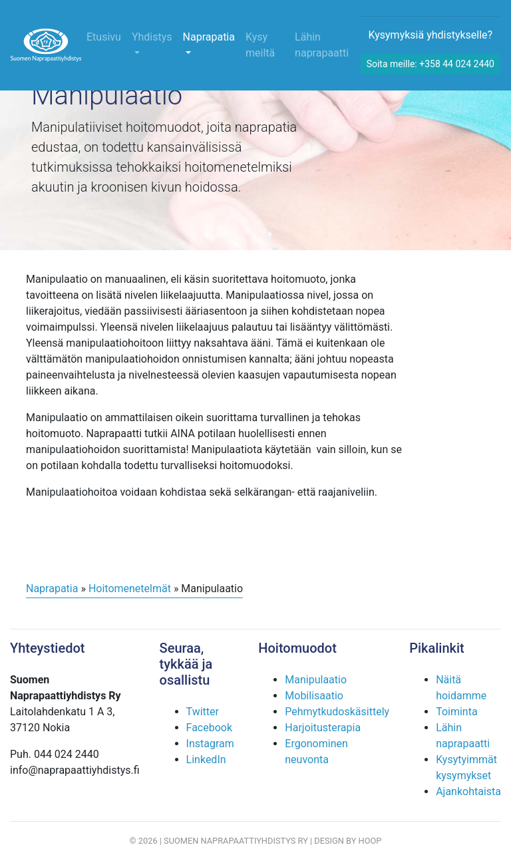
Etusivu (103, 37)
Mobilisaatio (314, 695)
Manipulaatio (316, 679)
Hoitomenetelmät (129, 588)
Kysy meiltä (260, 45)
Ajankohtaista (468, 791)
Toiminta (456, 711)
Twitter (202, 711)
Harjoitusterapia (323, 727)
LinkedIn (206, 759)
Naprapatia (209, 37)
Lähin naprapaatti (322, 45)
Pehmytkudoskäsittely (337, 711)
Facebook (209, 727)
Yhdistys (152, 37)
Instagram (210, 743)
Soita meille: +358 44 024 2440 (430, 64)
